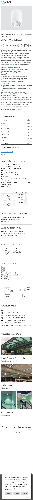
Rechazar (16, 493)
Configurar (24, 493)
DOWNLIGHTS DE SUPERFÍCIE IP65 (18, 34)
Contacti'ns (16, 432)
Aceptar (8, 493)
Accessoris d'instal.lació (7, 152)
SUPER (30, 34)
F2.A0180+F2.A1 (5, 83)
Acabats (3, 154)
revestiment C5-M (12, 64)
